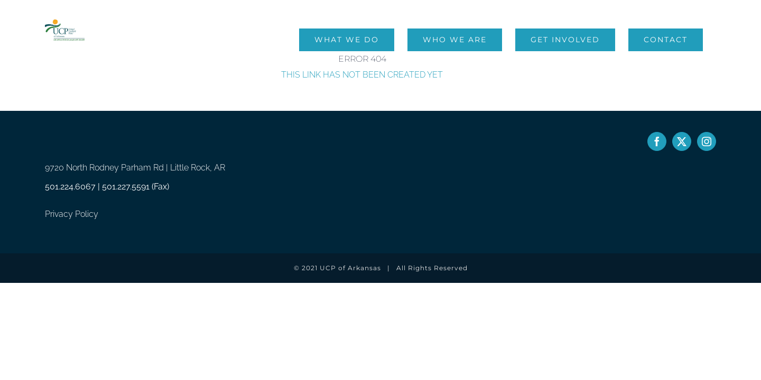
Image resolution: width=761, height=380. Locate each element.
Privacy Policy (71, 214)
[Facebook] (656, 141)
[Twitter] (681, 141)
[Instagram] (706, 141)
